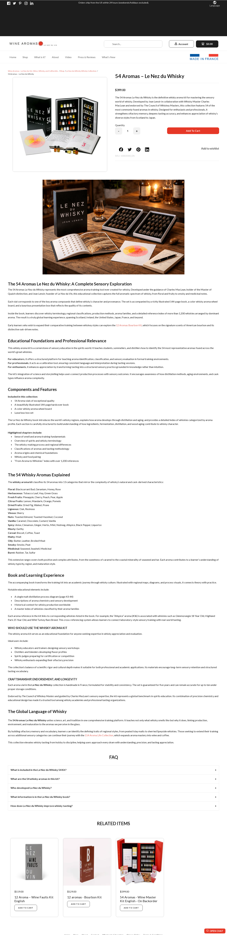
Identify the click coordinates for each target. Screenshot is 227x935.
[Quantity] (127, 102)
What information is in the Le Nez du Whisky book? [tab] (40, 767)
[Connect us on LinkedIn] (31, 3)
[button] (215, 4)
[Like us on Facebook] (8, 3)
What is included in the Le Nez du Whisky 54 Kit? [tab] (39, 740)
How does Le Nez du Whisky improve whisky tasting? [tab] (42, 776)
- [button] (118, 102)
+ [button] (137, 102)
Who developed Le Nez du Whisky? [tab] (31, 758)
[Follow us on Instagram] (26, 3)
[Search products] (133, 14)
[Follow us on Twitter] (14, 3)
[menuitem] (12, 27)
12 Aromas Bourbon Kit (129, 295)
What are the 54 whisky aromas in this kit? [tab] (35, 749)
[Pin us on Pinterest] (20, 3)
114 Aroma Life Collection (99, 705)
